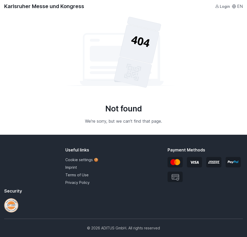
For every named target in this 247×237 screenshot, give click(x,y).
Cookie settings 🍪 (81, 159)
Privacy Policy (77, 182)
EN (237, 6)
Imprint (71, 167)
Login (222, 6)
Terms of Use (77, 175)
